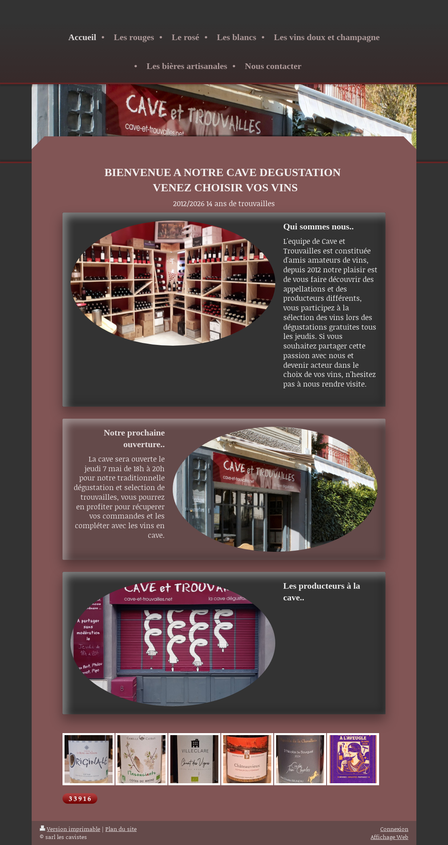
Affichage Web (389, 837)
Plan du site (121, 829)
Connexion (394, 829)
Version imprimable (70, 829)
